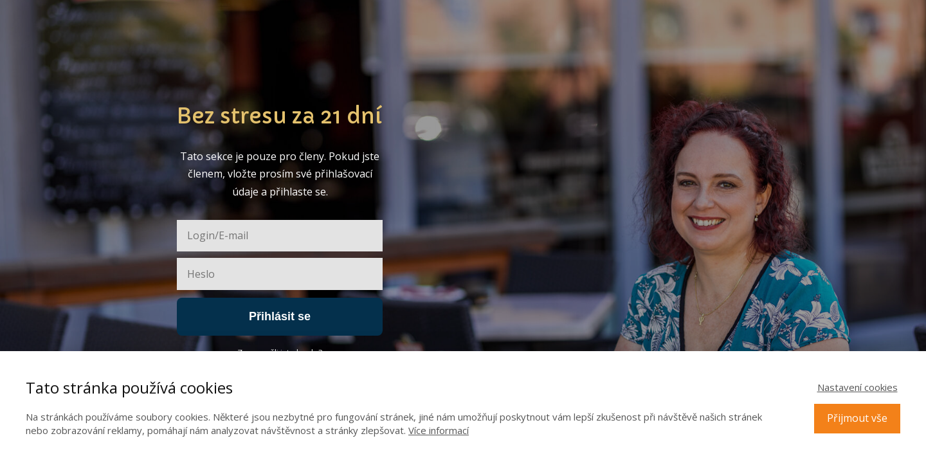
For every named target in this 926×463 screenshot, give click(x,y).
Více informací (438, 430)
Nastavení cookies (857, 387)
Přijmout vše (857, 418)
